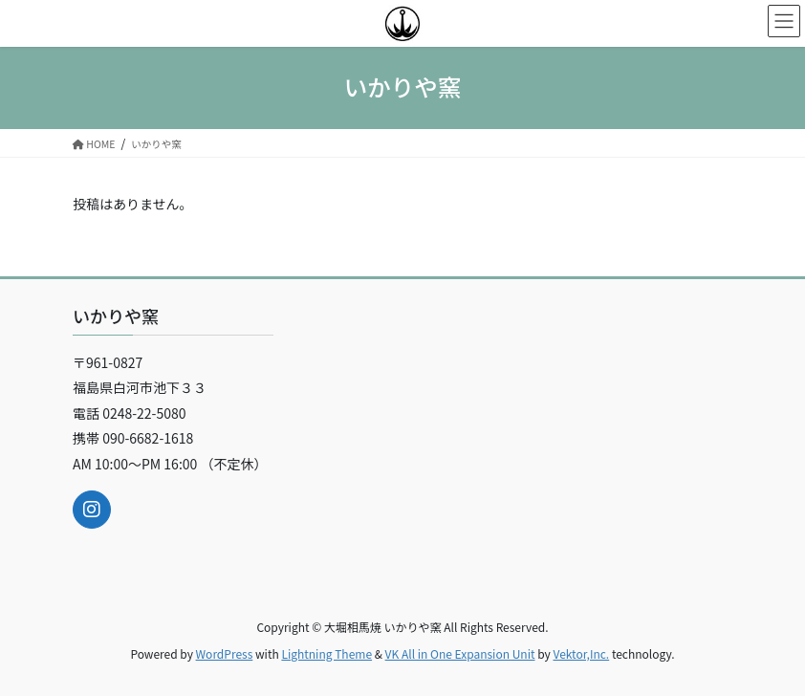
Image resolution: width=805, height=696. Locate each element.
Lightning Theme (326, 653)
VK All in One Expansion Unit (460, 653)
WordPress (224, 653)
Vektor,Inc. (581, 653)
